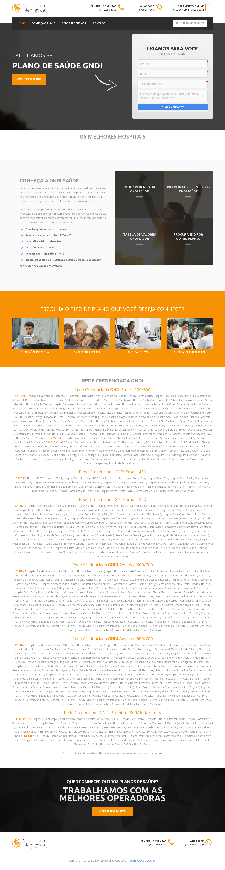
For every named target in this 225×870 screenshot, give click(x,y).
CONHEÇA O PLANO (42, 23)
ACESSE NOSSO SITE (112, 811)
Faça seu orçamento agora (188, 9)
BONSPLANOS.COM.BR (143, 860)
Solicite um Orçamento (190, 23)
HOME (21, 23)
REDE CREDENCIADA (71, 23)
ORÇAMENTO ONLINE (191, 6)
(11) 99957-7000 (144, 9)
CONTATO (95, 23)
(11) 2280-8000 (107, 9)
